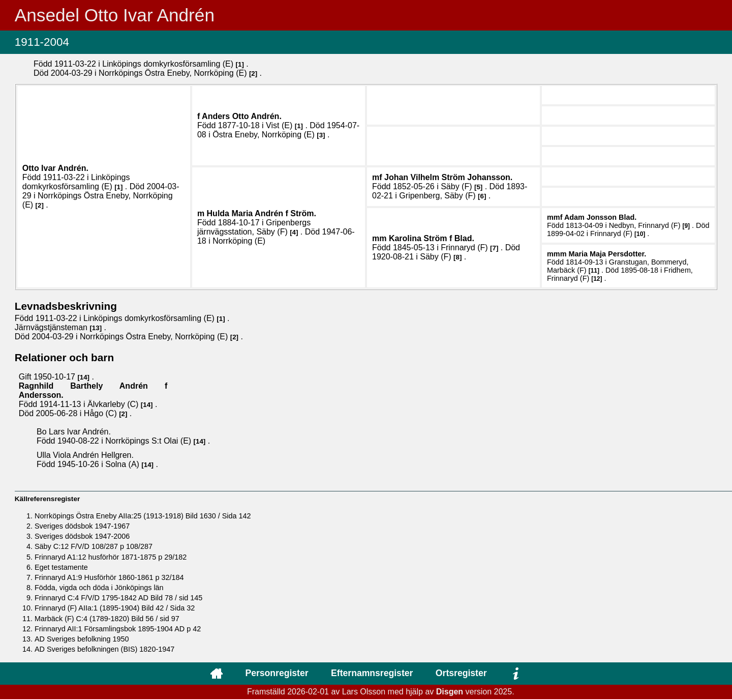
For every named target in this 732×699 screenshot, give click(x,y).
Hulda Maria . (261, 213)
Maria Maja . (607, 254)
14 (83, 377)
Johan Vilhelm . (448, 177)
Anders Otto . (242, 116)
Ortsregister (461, 673)
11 (594, 270)
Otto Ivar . (55, 168)
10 (639, 234)
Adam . (600, 217)
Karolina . (431, 238)
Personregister (276, 673)
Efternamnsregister (372, 673)
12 (596, 278)
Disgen (449, 691)
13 (96, 328)
